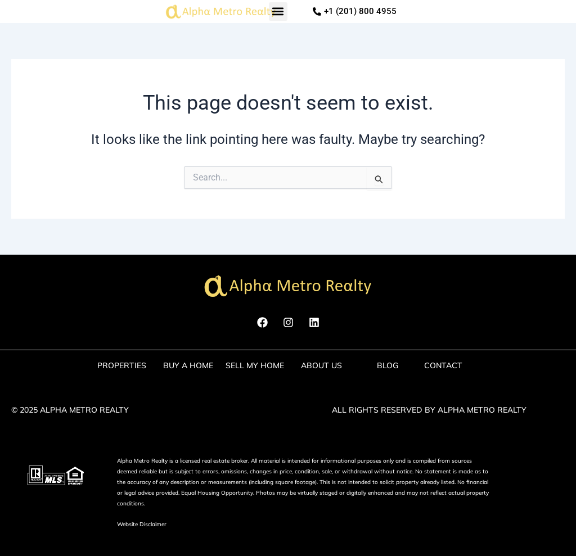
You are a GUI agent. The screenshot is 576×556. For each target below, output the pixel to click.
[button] (278, 11)
